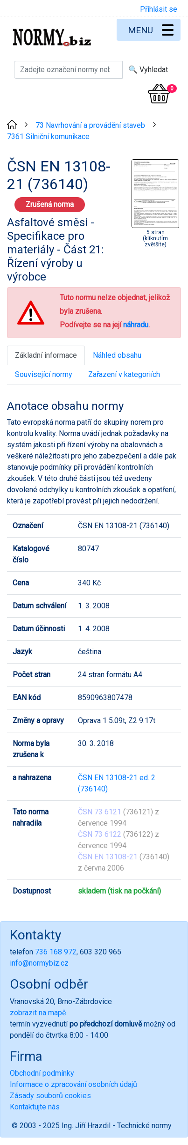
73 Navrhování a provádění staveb (90, 125)
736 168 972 (56, 951)
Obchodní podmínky (42, 1073)
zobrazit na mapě (38, 1012)
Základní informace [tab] (46, 355)
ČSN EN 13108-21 (108, 856)
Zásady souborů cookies (50, 1095)
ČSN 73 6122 (99, 834)
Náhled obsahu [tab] (117, 355)
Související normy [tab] (43, 374)
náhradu (135, 324)
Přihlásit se (158, 9)
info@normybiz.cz (39, 963)
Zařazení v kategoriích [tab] (124, 374)
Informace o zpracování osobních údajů (73, 1084)
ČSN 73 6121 (99, 811)
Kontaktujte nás (35, 1106)
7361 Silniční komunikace (48, 136)
